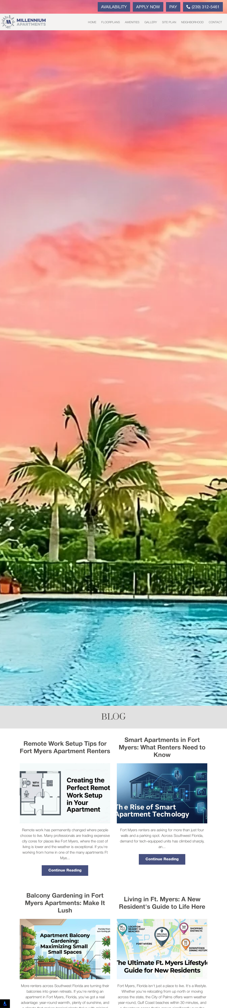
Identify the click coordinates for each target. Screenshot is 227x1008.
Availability (114, 7)
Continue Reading (65, 870)
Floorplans (110, 22)
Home (92, 22)
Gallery (150, 22)
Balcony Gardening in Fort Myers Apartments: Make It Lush (65, 903)
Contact (215, 22)
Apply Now (148, 7)
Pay (173, 7)
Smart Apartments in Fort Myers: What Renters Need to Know (162, 748)
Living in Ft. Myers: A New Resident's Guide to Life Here (162, 903)
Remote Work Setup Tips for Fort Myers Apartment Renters (65, 747)
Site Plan (169, 22)
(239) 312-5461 (203, 7)
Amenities (132, 22)
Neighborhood (192, 22)
